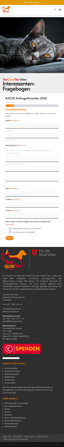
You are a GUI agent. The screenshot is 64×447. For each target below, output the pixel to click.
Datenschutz (42, 436)
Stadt (8, 173)
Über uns (7, 436)
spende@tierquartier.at (12, 321)
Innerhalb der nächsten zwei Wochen (26, 228)
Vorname (9, 130)
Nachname (10, 140)
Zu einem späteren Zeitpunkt (23, 232)
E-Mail (12, 210)
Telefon (13, 199)
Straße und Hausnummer (15, 164)
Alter (12, 188)
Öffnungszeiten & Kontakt (15, 439)
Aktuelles (17, 436)
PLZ (7, 183)
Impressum (29, 436)
